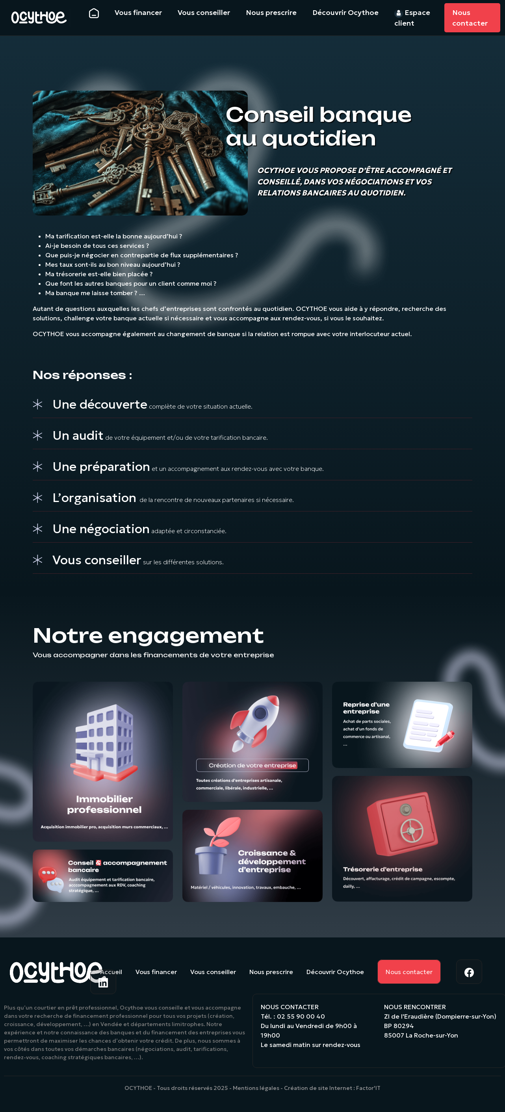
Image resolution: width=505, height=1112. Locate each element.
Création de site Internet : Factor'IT (332, 1088)
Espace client (412, 18)
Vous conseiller (213, 972)
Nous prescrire (271, 972)
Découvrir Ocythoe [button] (345, 12)
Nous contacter (470, 18)
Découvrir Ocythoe (335, 972)
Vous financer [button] (138, 12)
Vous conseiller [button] (204, 12)
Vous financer (156, 972)
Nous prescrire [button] (271, 12)
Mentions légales (256, 1088)
